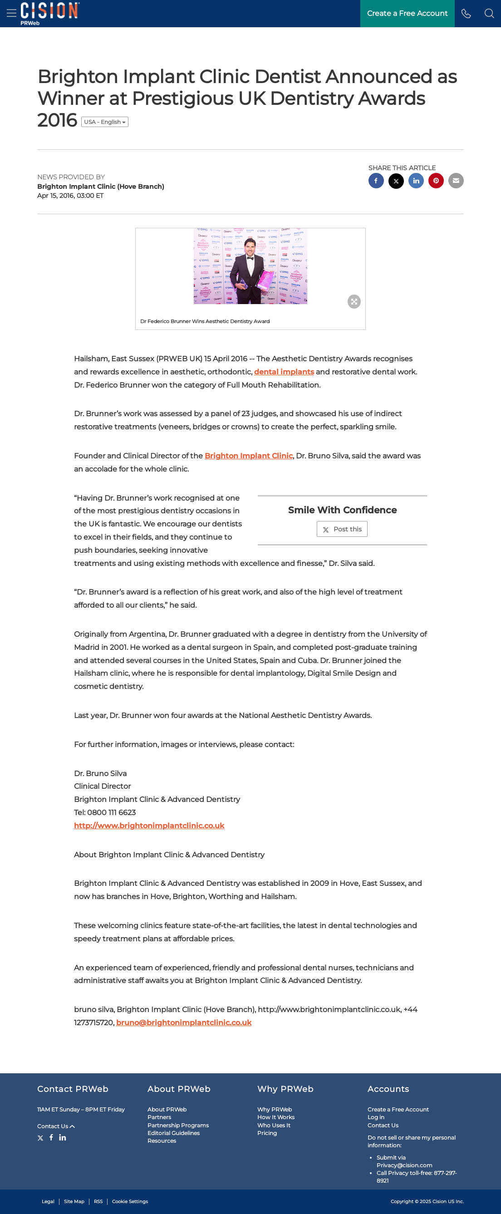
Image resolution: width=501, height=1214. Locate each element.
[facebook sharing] (376, 182)
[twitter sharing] (396, 182)
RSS (98, 1201)
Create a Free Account (398, 1109)
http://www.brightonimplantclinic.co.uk (149, 825)
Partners (159, 1117)
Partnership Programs (178, 1125)
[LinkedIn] (63, 1137)
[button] (489, 13)
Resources (161, 1140)
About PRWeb (167, 1109)
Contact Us (56, 1126)
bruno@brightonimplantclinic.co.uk (183, 1022)
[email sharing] (456, 182)
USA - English (105, 121)
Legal (48, 1201)
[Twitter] (41, 1137)
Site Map (74, 1201)
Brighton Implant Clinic (249, 456)
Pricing (267, 1133)
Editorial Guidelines (173, 1133)
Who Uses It (273, 1125)
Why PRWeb (274, 1109)
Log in (376, 1117)
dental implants (284, 372)
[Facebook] (51, 1137)
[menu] (11, 13)
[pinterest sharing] (436, 182)
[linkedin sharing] (416, 182)
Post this (342, 529)
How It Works (276, 1117)
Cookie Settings (130, 1201)
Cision (439, 1201)
